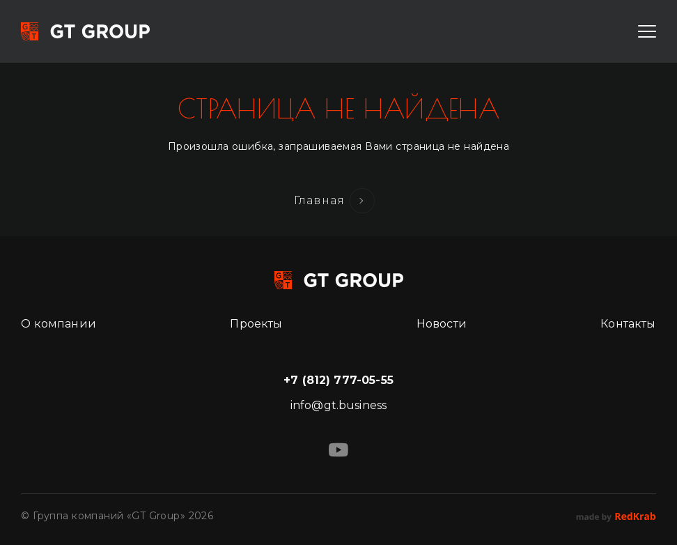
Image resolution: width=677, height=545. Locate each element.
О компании (58, 323)
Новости (442, 323)
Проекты (256, 323)
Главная (319, 200)
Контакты (627, 323)
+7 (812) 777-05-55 (338, 380)
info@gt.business (338, 405)
